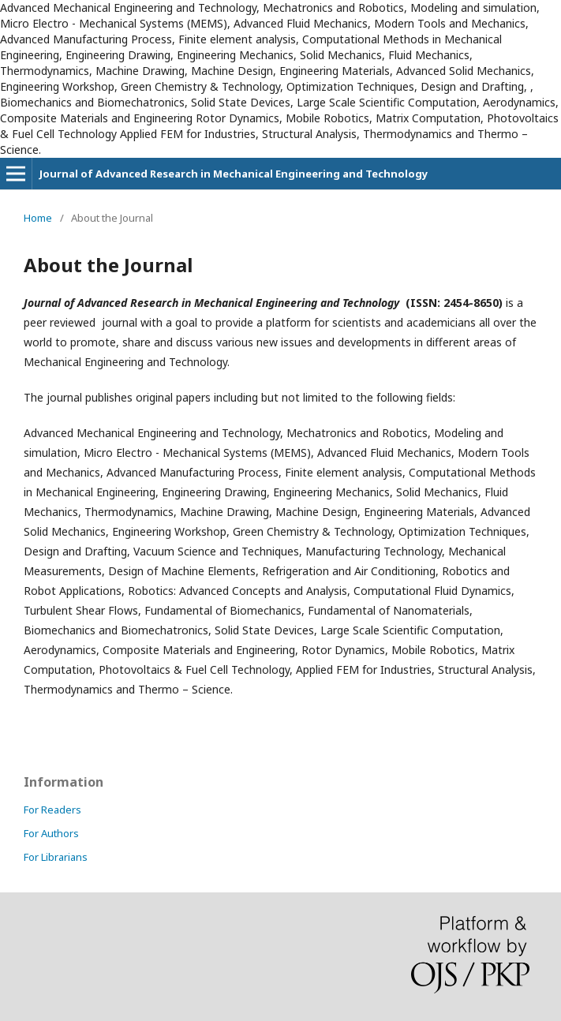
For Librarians (56, 857)
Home (38, 218)
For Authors (51, 833)
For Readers (52, 809)
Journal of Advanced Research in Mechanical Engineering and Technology (233, 173)
